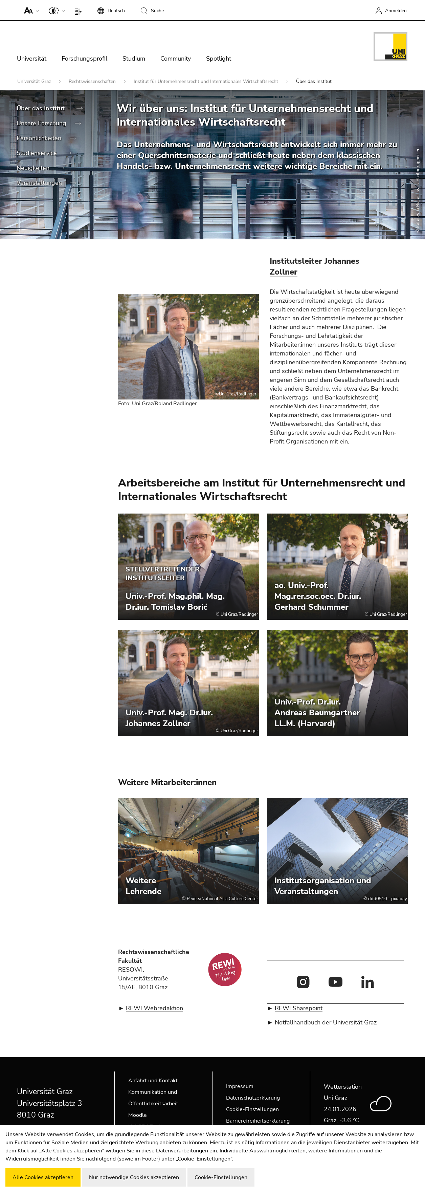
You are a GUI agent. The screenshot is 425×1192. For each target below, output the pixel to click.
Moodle (137, 1115)
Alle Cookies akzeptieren (43, 1177)
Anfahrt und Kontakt (153, 1080)
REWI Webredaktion (154, 1008)
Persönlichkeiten (40, 138)
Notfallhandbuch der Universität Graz (326, 1022)
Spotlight (218, 59)
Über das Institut (41, 108)
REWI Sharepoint (298, 1008)
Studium (133, 59)
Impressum (239, 1086)
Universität (31, 59)
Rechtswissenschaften (93, 81)
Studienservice (38, 153)
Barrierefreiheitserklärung (258, 1121)
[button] (30, 10)
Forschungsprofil (84, 59)
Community (175, 59)
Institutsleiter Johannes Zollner (314, 266)
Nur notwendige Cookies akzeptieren (134, 1177)
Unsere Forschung (42, 123)
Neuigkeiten (34, 168)
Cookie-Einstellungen (252, 1109)
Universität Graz (34, 81)
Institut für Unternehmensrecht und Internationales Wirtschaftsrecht (206, 81)
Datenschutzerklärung (253, 1098)
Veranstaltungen (40, 183)
